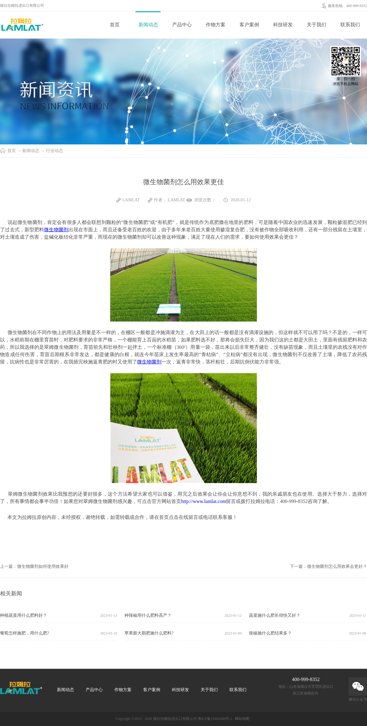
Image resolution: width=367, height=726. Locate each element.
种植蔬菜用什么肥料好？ (23, 615)
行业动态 (54, 150)
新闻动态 (30, 150)
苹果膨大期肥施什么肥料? (148, 633)
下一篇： (328, 566)
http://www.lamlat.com (203, 501)
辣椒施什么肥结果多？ (270, 633)
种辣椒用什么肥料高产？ (148, 615)
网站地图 (241, 719)
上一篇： (34, 566)
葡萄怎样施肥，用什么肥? (24, 633)
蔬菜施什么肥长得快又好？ (274, 615)
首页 (115, 24)
